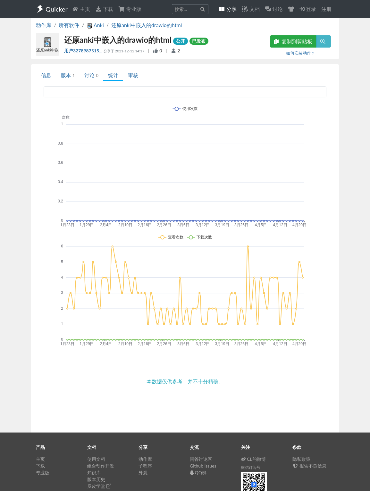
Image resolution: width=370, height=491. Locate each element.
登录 (307, 9)
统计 (113, 75)
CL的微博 (253, 459)
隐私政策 (301, 459)
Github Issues (203, 466)
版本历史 (96, 479)
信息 (46, 75)
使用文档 (96, 459)
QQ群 (198, 472)
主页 (81, 9)
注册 (326, 9)
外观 (143, 472)
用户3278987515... (84, 50)
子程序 (145, 466)
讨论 (91, 75)
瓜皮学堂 (99, 486)
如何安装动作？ (300, 53)
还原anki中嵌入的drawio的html (146, 25)
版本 (68, 75)
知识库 (94, 472)
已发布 (199, 41)
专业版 (129, 9)
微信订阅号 (250, 467)
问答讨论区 (201, 459)
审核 (133, 75)
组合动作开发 (100, 466)
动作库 (43, 25)
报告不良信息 (309, 466)
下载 (104, 9)
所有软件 (69, 25)
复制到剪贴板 (293, 41)
